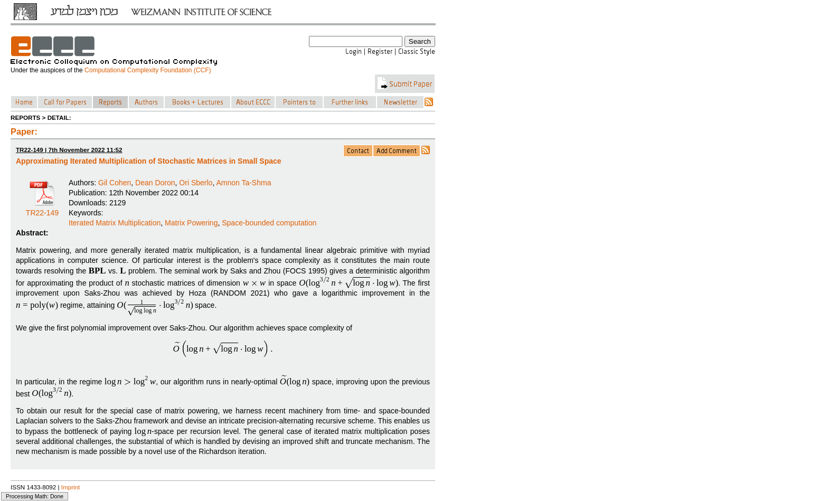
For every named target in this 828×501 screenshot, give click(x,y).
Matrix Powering (191, 223)
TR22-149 (42, 209)
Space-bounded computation (269, 223)
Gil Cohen (114, 182)
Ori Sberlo (195, 182)
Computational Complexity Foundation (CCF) (147, 70)
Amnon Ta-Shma (243, 182)
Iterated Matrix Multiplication (115, 223)
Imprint (70, 487)
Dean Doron (155, 182)
